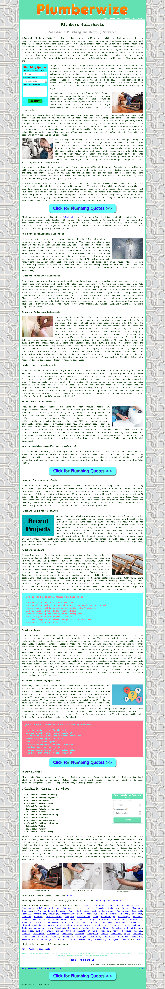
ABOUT (119, 18)
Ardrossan (54, 908)
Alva (95, 917)
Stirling (41, 908)
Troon (88, 914)
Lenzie (59, 931)
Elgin (93, 920)
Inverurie (137, 914)
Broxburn (126, 931)
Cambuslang (52, 922)
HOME (106, 18)
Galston (118, 925)
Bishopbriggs (108, 917)
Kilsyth (81, 931)
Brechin (38, 917)
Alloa (47, 920)
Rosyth (116, 931)
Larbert (96, 911)
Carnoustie (27, 931)
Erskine (37, 920)
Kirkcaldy (61, 911)
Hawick (103, 914)
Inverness (27, 911)
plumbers (105, 93)
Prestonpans (123, 911)
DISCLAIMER (137, 18)
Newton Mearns (79, 920)
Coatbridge (124, 917)
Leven (24, 937)
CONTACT (127, 18)
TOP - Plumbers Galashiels (36, 949)
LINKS (112, 18)
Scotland (64, 905)
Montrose (113, 914)
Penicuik (105, 931)
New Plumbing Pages (35, 969)
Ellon (51, 911)
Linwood (26, 925)
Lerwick (88, 905)
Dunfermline (136, 920)
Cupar (127, 934)
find (30, 777)
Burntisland (83, 917)
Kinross (96, 928)
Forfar (104, 934)
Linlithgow (53, 934)
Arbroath (137, 925)
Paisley (138, 931)
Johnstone (116, 934)
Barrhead (70, 931)
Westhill (26, 914)
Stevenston (136, 922)
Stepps (66, 908)
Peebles (86, 928)
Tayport (71, 940)
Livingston (38, 934)
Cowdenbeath (38, 925)
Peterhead (60, 928)
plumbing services (86, 564)
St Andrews (40, 911)
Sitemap (23, 969)
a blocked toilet (96, 421)
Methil (108, 925)
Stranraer (137, 937)
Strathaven (27, 908)
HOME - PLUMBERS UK (82, 960)
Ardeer (45, 937)
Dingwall (95, 922)
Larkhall (38, 922)
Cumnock (26, 934)
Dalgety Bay (68, 914)
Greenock (137, 934)
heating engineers (51, 569)
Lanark (87, 908)
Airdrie (35, 937)
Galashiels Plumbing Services (46, 788)
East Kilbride (53, 917)
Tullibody (82, 922)
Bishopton (123, 937)
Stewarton (67, 934)
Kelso (138, 940)
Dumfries (125, 940)
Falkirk (114, 905)
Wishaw (35, 940)
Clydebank (137, 908)
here (69, 896)
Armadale (26, 922)
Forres (125, 908)
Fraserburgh (100, 940)
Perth (72, 911)
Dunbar (39, 931)
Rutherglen (59, 940)
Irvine (76, 908)
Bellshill (137, 911)
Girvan (106, 928)
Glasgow (26, 940)
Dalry (80, 914)
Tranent (26, 920)
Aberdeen (79, 934)
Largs (49, 928)
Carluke (49, 931)
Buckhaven (52, 925)
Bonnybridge (108, 911)
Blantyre (81, 937)
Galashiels (68, 217)
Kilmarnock (67, 922)
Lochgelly (92, 934)
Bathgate (113, 940)
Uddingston (68, 937)
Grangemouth (40, 914)
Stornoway (93, 931)
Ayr (95, 914)
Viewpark (69, 917)
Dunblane (26, 917)
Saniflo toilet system (44, 382)
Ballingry (54, 914)
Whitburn (137, 917)
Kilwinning (121, 922)
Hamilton (103, 920)
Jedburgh (26, 928)
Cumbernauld (83, 911)
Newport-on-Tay (82, 925)
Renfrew (125, 914)
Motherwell (101, 905)
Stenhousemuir (60, 920)
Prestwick (95, 937)
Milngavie (99, 908)
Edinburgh (46, 940)
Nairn (139, 905)
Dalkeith (107, 922)
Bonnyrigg (38, 928)
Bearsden (97, 925)
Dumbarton (113, 908)
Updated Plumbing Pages (52, 969)
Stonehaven (127, 905)
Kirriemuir (73, 928)
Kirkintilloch (134, 928)
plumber (101, 50)
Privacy (141, 969)
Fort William (119, 920)
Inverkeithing (84, 940)
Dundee (55, 937)
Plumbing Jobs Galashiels (109, 901)
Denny (127, 925)
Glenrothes (66, 925)
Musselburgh (118, 928)
